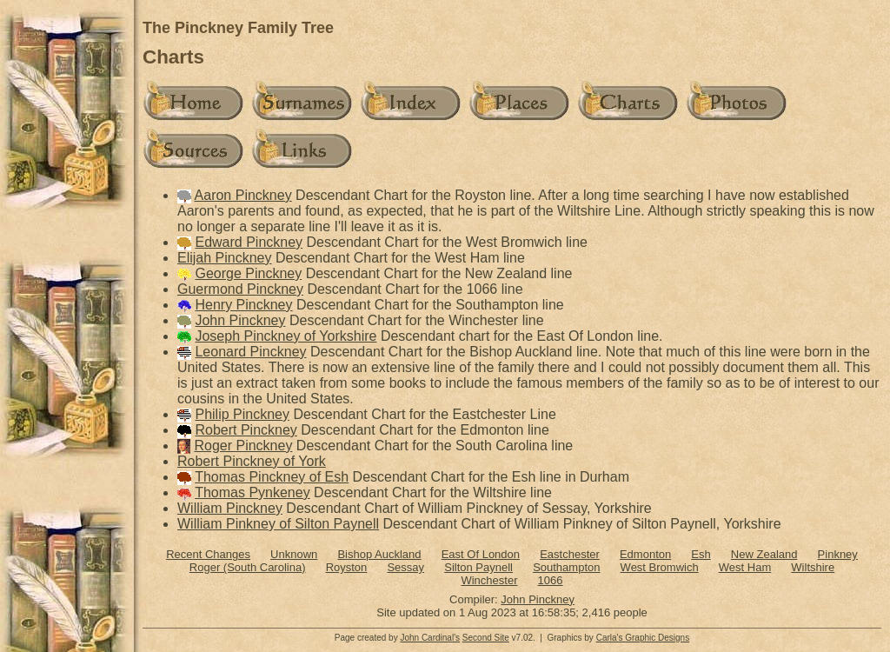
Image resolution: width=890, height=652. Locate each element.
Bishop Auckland (379, 554)
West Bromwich (660, 567)
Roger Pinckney (243, 445)
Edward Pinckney (248, 242)
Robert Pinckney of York (251, 461)
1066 (550, 580)
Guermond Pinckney (240, 289)
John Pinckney (240, 320)
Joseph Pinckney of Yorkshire (285, 336)
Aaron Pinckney (243, 195)
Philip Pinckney (242, 414)
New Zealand (764, 554)
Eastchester (570, 554)
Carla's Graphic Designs (643, 637)
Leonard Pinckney (250, 351)
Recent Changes (208, 554)
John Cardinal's (430, 637)
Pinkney (838, 554)
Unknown (293, 554)
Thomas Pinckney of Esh (272, 476)
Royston (347, 567)
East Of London (481, 554)
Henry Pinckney (243, 304)
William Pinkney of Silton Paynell (278, 523)
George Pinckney (248, 273)
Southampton (566, 567)
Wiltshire (812, 567)
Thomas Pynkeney (252, 492)
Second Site (485, 637)
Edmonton (645, 554)
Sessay (405, 567)
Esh (700, 554)
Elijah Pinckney (224, 257)
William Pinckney (229, 508)
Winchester (489, 580)
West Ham (745, 567)
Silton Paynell (478, 567)
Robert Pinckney (245, 429)
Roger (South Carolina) (247, 567)
